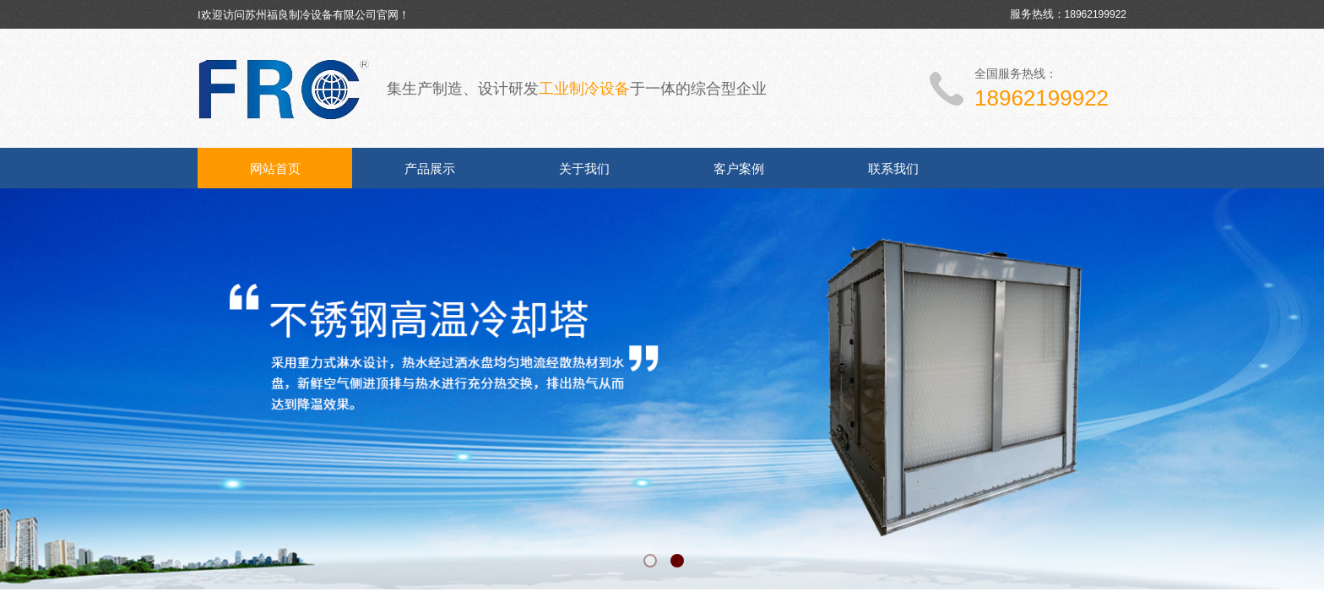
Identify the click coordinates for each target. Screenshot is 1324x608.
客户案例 (739, 169)
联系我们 (893, 169)
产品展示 (429, 169)
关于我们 (584, 169)
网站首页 (275, 169)
